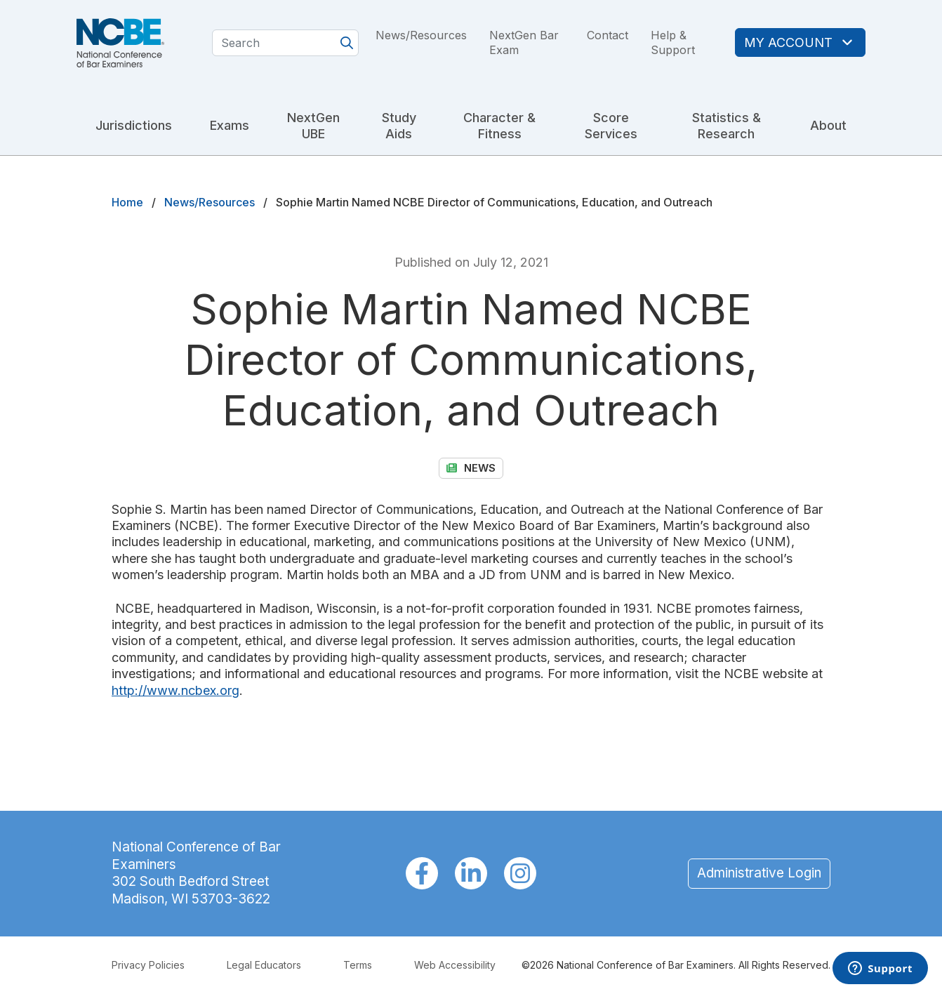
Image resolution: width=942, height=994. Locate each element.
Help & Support (673, 42)
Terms (357, 965)
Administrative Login (759, 873)
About (828, 125)
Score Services (611, 125)
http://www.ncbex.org (175, 690)
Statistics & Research (726, 125)
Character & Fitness (499, 125)
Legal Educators (264, 965)
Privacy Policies (148, 965)
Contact (607, 35)
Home (127, 202)
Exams (229, 125)
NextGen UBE (313, 125)
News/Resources (421, 35)
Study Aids (399, 125)
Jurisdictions (133, 125)
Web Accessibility (455, 965)
